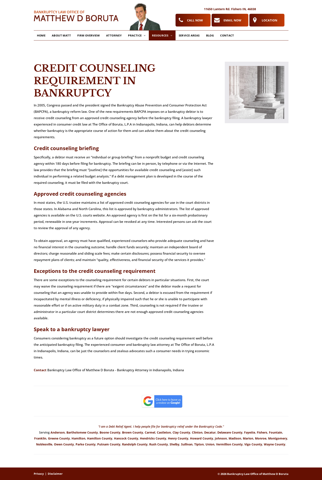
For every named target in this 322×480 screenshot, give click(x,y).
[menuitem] (41, 35)
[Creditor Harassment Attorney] (256, 92)
